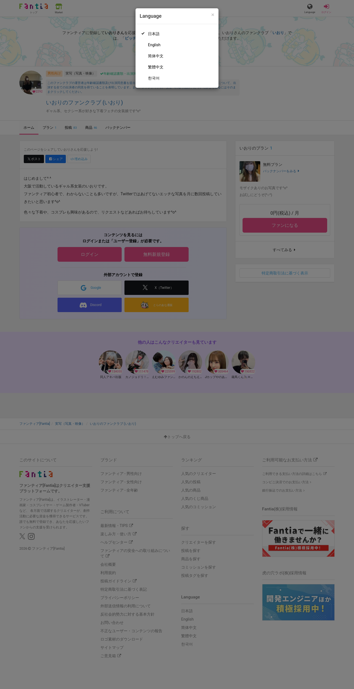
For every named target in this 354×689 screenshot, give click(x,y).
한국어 (154, 78)
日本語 (154, 34)
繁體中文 (155, 67)
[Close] (212, 15)
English (154, 45)
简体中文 (155, 56)
